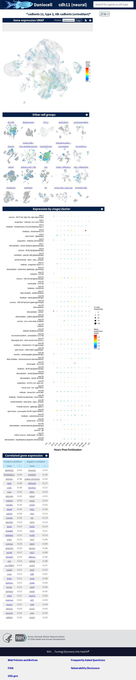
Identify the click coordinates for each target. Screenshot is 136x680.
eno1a (9, 604)
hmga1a (32, 470)
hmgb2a (32, 487)
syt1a (9, 539)
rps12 (32, 500)
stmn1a (32, 556)
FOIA (10, 668)
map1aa (9, 600)
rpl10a (32, 561)
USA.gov (13, 676)
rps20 (32, 504)
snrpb (32, 591)
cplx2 (9, 595)
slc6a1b (9, 556)
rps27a (32, 595)
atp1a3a (9, 496)
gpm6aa (9, 591)
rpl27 (32, 552)
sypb (9, 487)
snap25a (9, 548)
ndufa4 (9, 617)
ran (32, 517)
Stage (78, 20)
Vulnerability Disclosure (85, 668)
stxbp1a (9, 582)
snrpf (32, 587)
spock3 (9, 613)
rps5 (32, 613)
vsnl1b (9, 569)
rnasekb (9, 530)
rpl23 (32, 569)
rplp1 (32, 491)
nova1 (9, 587)
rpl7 (32, 600)
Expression (68, 20)
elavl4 (9, 509)
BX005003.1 (9, 474)
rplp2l (32, 496)
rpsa (32, 513)
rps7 (32, 539)
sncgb (9, 552)
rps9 (32, 604)
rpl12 (32, 530)
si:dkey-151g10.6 (32, 479)
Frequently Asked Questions (88, 660)
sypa (9, 574)
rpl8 (32, 574)
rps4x (32, 582)
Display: (58, 20)
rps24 (32, 617)
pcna (32, 578)
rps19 (32, 526)
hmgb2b (32, 474)
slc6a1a (9, 479)
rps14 (32, 565)
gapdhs (9, 504)
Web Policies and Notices (23, 660)
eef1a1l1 (32, 483)
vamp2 (9, 513)
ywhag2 (9, 500)
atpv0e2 (9, 522)
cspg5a (9, 517)
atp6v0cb (9, 470)
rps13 (32, 608)
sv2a (9, 491)
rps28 (32, 535)
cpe (9, 561)
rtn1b (9, 578)
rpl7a (32, 522)
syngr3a (9, 543)
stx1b (9, 526)
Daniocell (43, 5)
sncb (9, 483)
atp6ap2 (9, 535)
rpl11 (32, 509)
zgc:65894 (9, 565)
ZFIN (104, 14)
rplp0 (32, 543)
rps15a (32, 548)
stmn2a (9, 608)
